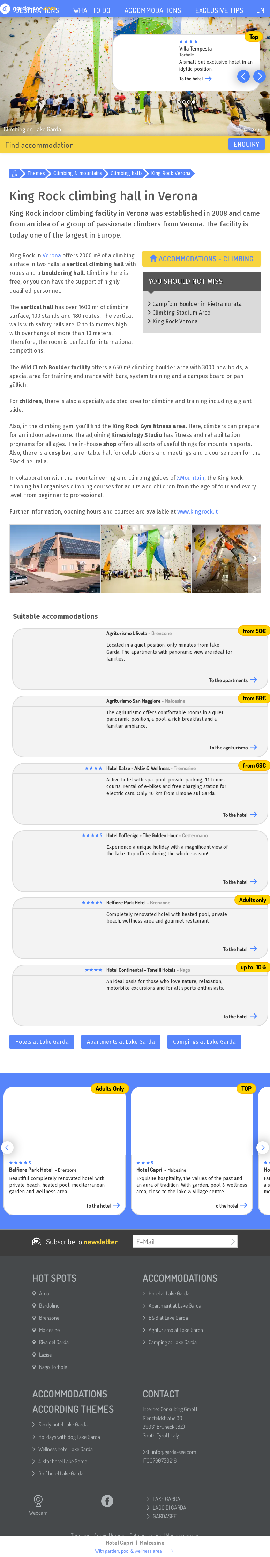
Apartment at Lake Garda (175, 1305)
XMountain (190, 478)
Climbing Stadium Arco (181, 312)
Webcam (38, 1505)
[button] (243, 76)
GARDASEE (165, 1516)
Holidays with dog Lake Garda (69, 1436)
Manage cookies (182, 1535)
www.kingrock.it (197, 511)
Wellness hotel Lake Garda (65, 1449)
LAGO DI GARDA (169, 1507)
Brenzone (49, 1317)
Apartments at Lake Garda (121, 1042)
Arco (44, 1293)
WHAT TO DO (92, 10)
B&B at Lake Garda (168, 1317)
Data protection (146, 1535)
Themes (36, 173)
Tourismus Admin (89, 1535)
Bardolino (49, 1305)
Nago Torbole (53, 1366)
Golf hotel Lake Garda (60, 1473)
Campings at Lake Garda (204, 1042)
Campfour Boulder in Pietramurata (197, 304)
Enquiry (247, 144)
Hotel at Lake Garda (169, 1293)
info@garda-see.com (174, 1451)
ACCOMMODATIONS (153, 10)
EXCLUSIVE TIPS (219, 10)
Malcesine (49, 1329)
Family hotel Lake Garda (63, 1424)
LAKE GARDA (166, 1498)
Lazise (45, 1354)
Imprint (118, 1535)
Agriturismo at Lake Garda (176, 1329)
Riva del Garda (54, 1342)
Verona (52, 255)
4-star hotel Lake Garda (62, 1461)
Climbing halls (127, 173)
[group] (191, 64)
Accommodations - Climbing (202, 258)
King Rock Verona (170, 173)
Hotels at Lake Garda (42, 1042)
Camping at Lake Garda (173, 1342)
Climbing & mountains (77, 173)
